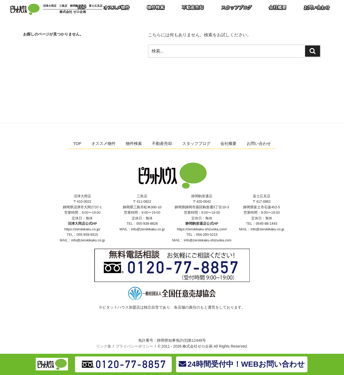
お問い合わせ (259, 143)
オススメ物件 (103, 143)
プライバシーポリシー (134, 346)
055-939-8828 (147, 224)
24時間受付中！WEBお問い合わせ (242, 364)
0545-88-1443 (266, 224)
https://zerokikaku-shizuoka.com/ (202, 229)
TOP (77, 143)
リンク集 (103, 346)
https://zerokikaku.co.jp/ (82, 229)
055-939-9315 (87, 235)
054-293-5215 (207, 235)
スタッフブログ (196, 143)
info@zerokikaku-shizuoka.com (207, 240)
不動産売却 (162, 143)
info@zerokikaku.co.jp (88, 240)
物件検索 (134, 143)
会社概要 (228, 143)
